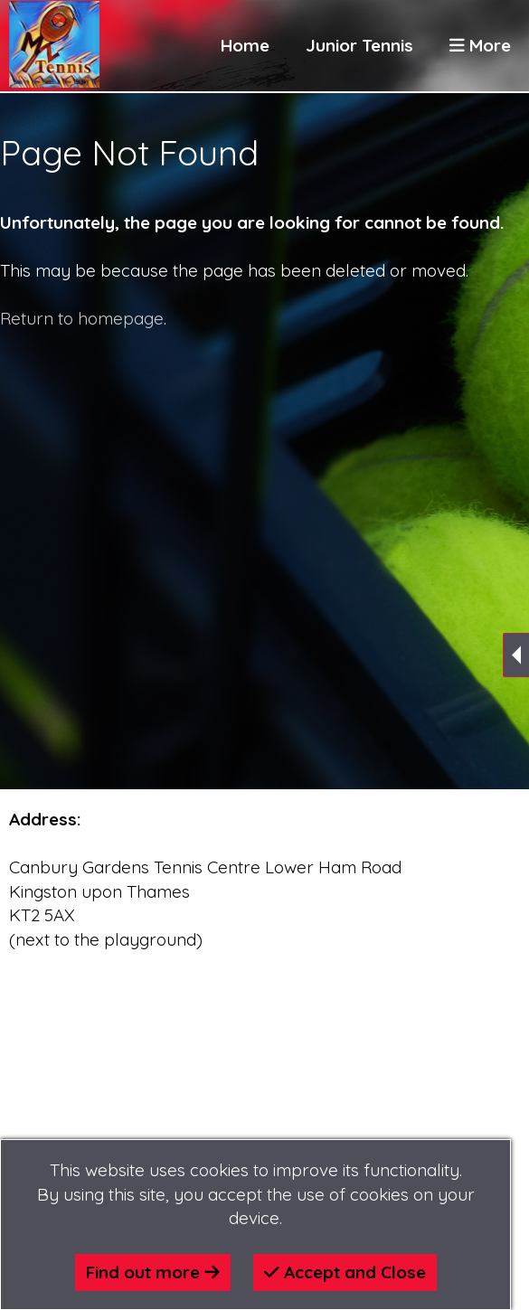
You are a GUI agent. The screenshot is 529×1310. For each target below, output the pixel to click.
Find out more (153, 1272)
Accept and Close (345, 1272)
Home (245, 45)
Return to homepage (82, 318)
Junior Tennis (359, 45)
